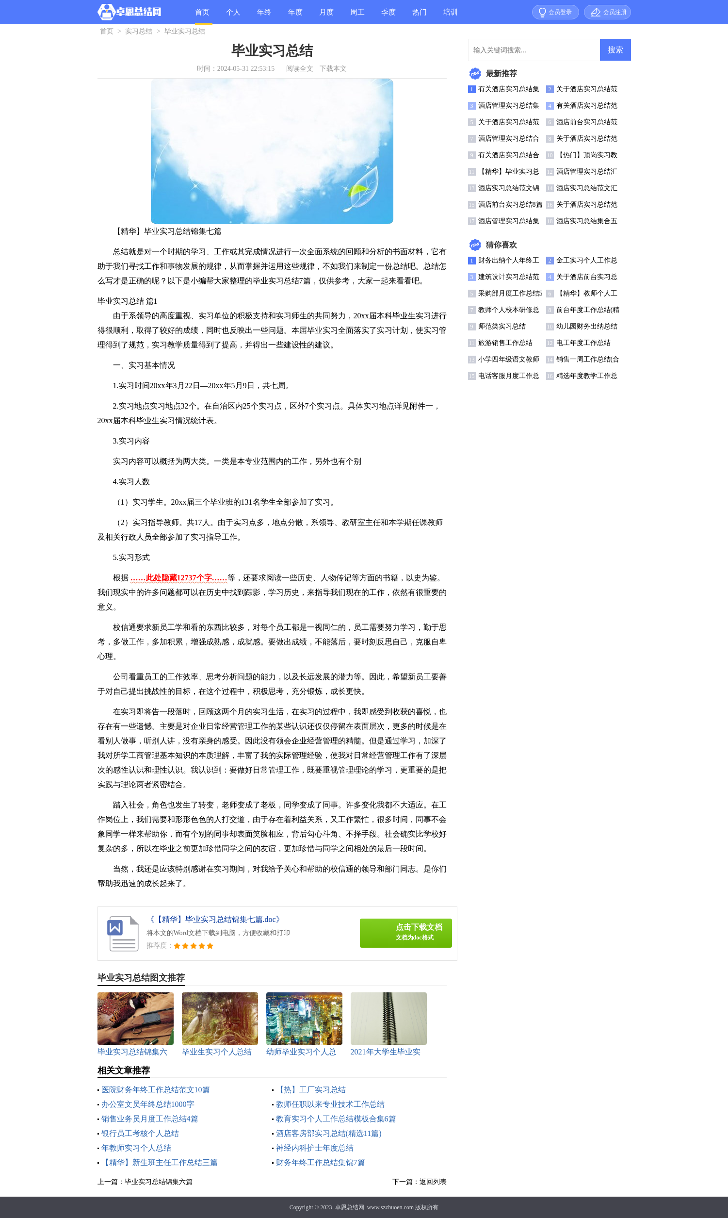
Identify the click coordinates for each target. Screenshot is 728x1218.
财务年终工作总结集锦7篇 (320, 1162)
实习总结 (138, 31)
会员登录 (560, 12)
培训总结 (450, 16)
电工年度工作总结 (583, 342)
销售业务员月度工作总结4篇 (149, 1119)
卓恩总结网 (349, 1207)
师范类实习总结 (502, 326)
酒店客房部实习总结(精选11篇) (329, 1133)
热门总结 (419, 16)
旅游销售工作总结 (505, 342)
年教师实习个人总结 (136, 1148)
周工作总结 (357, 16)
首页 (202, 12)
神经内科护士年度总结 (315, 1148)
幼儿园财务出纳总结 (586, 326)
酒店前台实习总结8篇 (510, 204)
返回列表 (433, 1181)
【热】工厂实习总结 (311, 1090)
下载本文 (333, 68)
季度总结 (388, 16)
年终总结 (264, 16)
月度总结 (326, 16)
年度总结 (295, 16)
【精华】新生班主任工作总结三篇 (159, 1162)
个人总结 (233, 16)
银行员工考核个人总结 (140, 1133)
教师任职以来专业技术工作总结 (330, 1104)
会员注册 (615, 12)
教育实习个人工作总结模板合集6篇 (336, 1119)
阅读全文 (299, 68)
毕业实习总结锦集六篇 (159, 1181)
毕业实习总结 (184, 31)
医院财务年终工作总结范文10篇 (155, 1090)
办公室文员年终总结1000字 (147, 1104)
